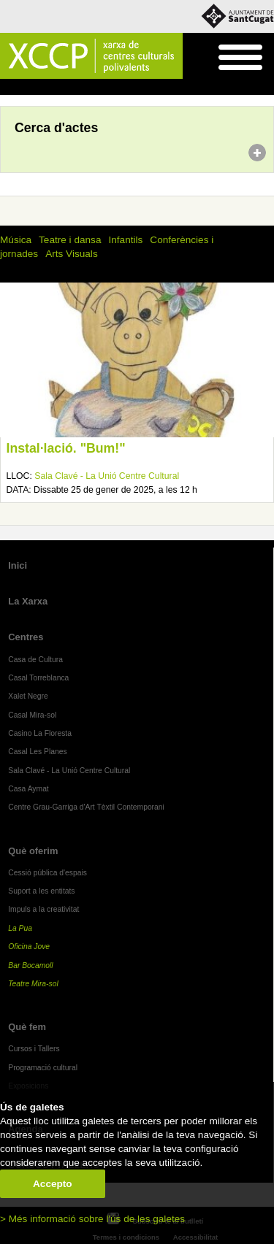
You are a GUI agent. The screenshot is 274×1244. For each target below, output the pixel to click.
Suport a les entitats (41, 891)
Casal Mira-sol (32, 715)
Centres (25, 636)
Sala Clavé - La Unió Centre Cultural (106, 476)
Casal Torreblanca (38, 678)
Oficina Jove (29, 946)
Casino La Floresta (40, 733)
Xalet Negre (28, 696)
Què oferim (33, 850)
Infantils (125, 239)
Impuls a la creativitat (43, 909)
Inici (7, 87)
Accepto (52, 1183)
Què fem (27, 1026)
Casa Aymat (28, 789)
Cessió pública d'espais (47, 873)
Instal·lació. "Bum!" (66, 448)
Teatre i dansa (70, 239)
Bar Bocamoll (30, 965)
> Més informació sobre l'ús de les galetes (92, 1218)
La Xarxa (27, 601)
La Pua (20, 928)
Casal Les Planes (37, 752)
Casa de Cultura (35, 660)
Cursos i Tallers (33, 1049)
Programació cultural (42, 1068)
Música (15, 239)
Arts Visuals (71, 253)
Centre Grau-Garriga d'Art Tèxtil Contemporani (86, 807)
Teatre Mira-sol (33, 984)
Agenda (39, 87)
